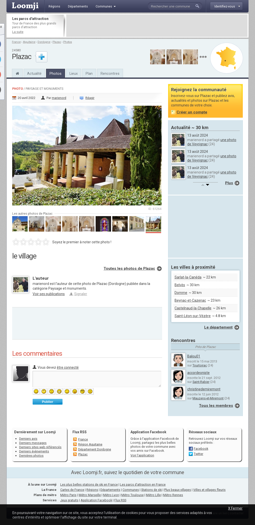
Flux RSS (79, 432)
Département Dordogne (94, 449)
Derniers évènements (34, 451)
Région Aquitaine (90, 444)
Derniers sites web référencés (40, 447)
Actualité (34, 73)
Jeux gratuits (69, 500)
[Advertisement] (157, 25)
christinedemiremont (203, 389)
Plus (229, 183)
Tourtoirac (199, 365)
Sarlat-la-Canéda (188, 277)
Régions (92, 490)
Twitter (198, 454)
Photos (67, 42)
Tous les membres (216, 405)
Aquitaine (29, 42)
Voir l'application (142, 455)
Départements (110, 490)
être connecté (68, 367)
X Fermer (235, 508)
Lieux (73, 73)
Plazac (57, 42)
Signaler (80, 294)
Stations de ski (151, 490)
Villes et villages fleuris (209, 490)
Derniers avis (28, 438)
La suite (17, 32)
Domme (181, 293)
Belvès (180, 285)
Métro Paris (68, 495)
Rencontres (110, 73)
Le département (218, 327)
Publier (47, 402)
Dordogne (44, 42)
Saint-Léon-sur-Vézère (193, 316)
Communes (131, 490)
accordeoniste (198, 373)
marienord (59, 98)
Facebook (201, 448)
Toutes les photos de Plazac (129, 268)
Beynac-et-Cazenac (190, 300)
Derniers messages (33, 443)
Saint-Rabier (200, 382)
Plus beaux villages (177, 490)
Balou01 (193, 356)
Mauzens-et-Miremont (208, 398)
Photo (17, 88)
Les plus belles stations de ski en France (89, 484)
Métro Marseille (90, 495)
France (16, 42)
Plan (89, 73)
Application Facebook (96, 500)
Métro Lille (153, 495)
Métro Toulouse (132, 495)
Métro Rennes (173, 495)
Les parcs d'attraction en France (143, 484)
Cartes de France (72, 490)
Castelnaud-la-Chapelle (193, 308)
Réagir (89, 98)
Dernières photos (31, 455)
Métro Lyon (111, 495)
